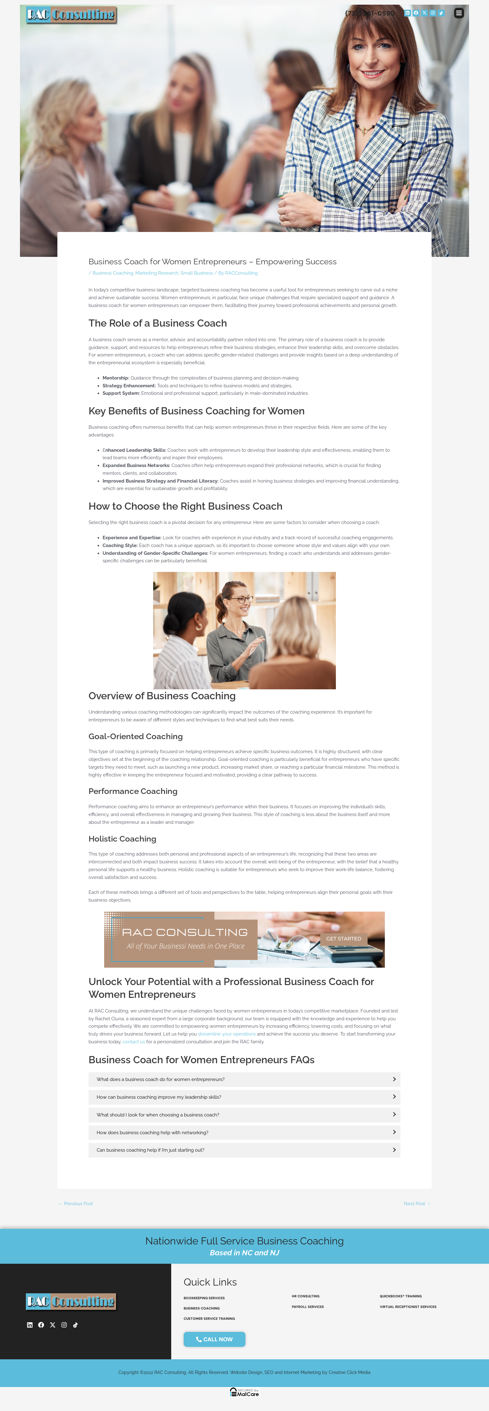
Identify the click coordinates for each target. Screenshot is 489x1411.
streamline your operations (227, 1033)
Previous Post (75, 1203)
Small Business (197, 273)
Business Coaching (113, 273)
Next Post (417, 1203)
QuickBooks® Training (401, 1296)
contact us (134, 1041)
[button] (459, 13)
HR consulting (306, 1296)
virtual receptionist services (408, 1307)
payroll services (308, 1307)
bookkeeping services (204, 1298)
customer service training (209, 1320)
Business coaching (202, 1309)
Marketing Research (156, 273)
